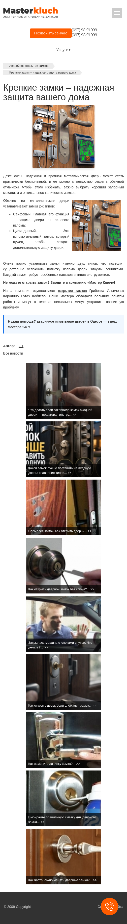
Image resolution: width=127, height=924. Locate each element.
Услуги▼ (63, 50)
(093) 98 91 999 (84, 30)
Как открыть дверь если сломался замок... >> (62, 705)
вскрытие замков (72, 291)
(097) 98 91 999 (84, 35)
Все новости (13, 353)
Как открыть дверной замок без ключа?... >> (61, 589)
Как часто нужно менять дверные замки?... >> (62, 880)
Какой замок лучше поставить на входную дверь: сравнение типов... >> (59, 470)
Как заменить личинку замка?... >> (54, 764)
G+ (21, 346)
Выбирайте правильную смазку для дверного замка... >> (62, 819)
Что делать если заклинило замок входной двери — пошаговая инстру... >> (60, 412)
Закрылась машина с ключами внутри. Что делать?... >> (60, 645)
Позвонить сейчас (50, 33)
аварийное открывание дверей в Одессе (69, 321)
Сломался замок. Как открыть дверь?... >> (60, 531)
